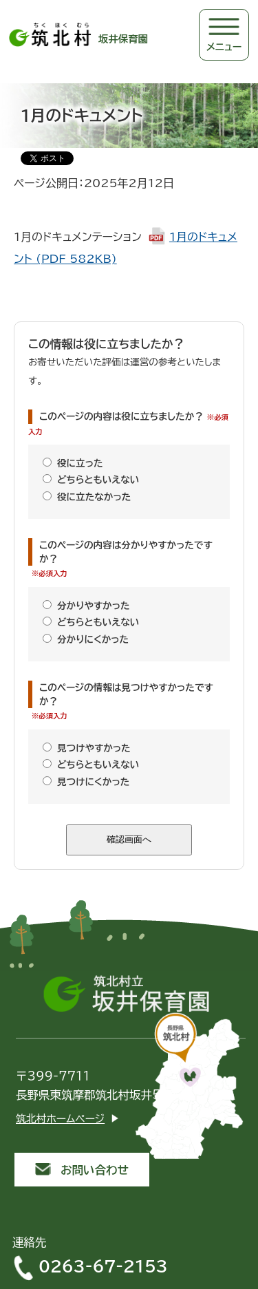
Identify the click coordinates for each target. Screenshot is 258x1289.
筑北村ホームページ (60, 1119)
